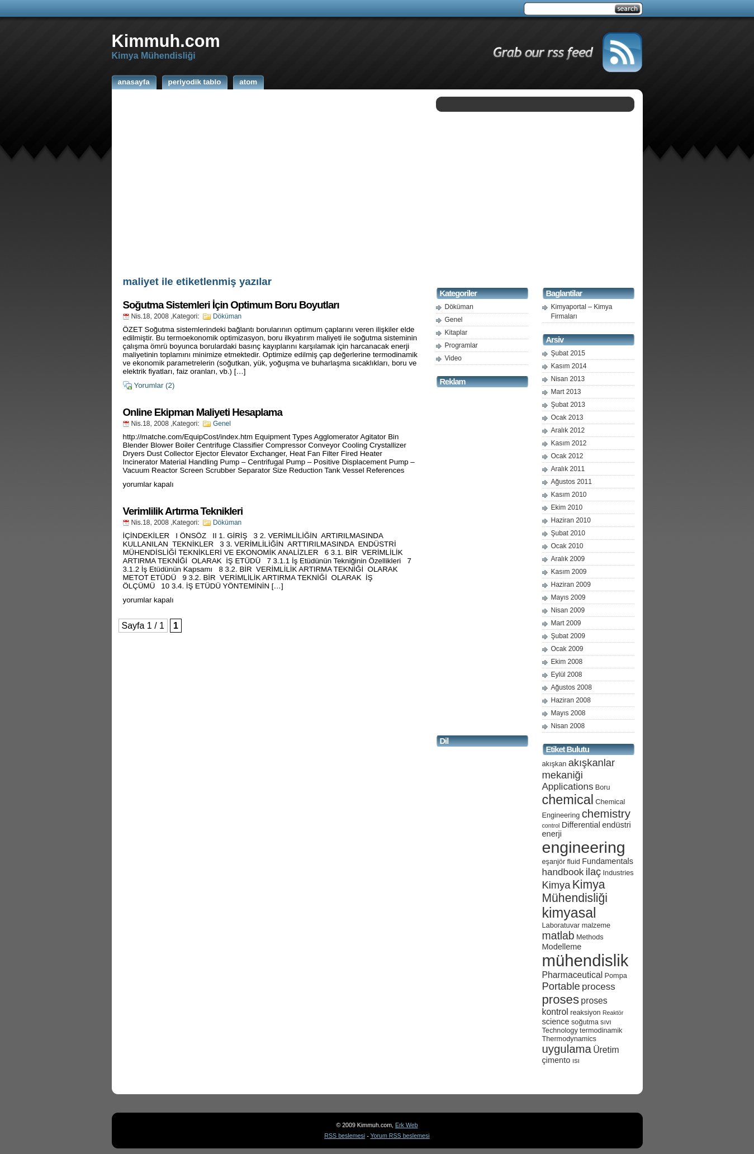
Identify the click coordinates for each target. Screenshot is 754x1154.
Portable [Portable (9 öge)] (561, 986)
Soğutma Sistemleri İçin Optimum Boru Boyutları (231, 305)
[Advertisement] (271, 180)
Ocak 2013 (567, 417)
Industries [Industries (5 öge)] (618, 872)
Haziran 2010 (571, 520)
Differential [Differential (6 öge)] (581, 824)
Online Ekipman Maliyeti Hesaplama (202, 412)
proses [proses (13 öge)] (561, 999)
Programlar (461, 345)
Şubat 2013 (568, 405)
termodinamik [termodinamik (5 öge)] (601, 1030)
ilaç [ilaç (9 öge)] (593, 871)
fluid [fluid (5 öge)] (573, 861)
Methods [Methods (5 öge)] (590, 937)
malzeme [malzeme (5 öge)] (596, 925)
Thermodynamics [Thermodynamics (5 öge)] (569, 1038)
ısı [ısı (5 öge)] (576, 1060)
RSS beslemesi (344, 1135)
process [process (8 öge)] (598, 986)
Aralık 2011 (568, 469)
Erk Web (406, 1125)
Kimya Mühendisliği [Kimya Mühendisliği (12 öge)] (575, 891)
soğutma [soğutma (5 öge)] (585, 1022)
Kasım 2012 (569, 443)
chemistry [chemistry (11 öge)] (606, 814)
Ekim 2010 (567, 507)
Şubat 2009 (568, 636)
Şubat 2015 (568, 353)
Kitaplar (456, 332)
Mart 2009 (566, 623)
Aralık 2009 (568, 559)
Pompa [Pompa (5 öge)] (616, 975)
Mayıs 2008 (568, 713)
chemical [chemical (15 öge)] (568, 799)
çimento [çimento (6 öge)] (556, 1060)
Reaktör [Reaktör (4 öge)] (613, 1012)
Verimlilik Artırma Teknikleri (183, 511)
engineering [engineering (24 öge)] (583, 847)
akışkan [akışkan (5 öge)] (554, 763)
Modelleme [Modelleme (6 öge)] (562, 946)
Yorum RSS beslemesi (399, 1135)
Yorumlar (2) (154, 385)
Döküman (227, 316)
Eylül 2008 (566, 674)
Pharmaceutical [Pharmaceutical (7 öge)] (572, 975)
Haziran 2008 (571, 700)
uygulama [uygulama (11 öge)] (566, 1049)
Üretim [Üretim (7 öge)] (606, 1050)
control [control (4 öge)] (551, 825)
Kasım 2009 (569, 572)
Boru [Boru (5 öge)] (602, 787)
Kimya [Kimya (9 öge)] (556, 885)
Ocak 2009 (567, 649)
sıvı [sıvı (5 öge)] (605, 1022)
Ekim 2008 (567, 662)
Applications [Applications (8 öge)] (568, 786)
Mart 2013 (566, 392)
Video (453, 358)
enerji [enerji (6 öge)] (552, 833)
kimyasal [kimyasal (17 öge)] (569, 912)
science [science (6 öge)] (556, 1021)
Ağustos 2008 (571, 687)
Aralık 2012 (568, 430)
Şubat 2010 (568, 533)
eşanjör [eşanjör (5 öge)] (554, 861)
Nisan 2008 (568, 726)
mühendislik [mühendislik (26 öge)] (585, 960)
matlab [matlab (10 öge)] (558, 935)
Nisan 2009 (568, 610)
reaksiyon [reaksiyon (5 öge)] (585, 1012)
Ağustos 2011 (571, 482)
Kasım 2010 (569, 494)
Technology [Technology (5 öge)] (560, 1030)
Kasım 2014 (569, 366)
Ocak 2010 (567, 546)
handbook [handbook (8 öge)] (563, 872)
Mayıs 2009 (568, 597)
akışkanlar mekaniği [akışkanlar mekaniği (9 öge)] (578, 769)
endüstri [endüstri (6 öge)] (616, 824)
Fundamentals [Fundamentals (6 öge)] (607, 861)
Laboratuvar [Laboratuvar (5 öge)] (561, 925)
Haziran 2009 (571, 584)
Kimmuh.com (166, 40)
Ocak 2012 (567, 456)
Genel (222, 424)
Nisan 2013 (568, 379)
